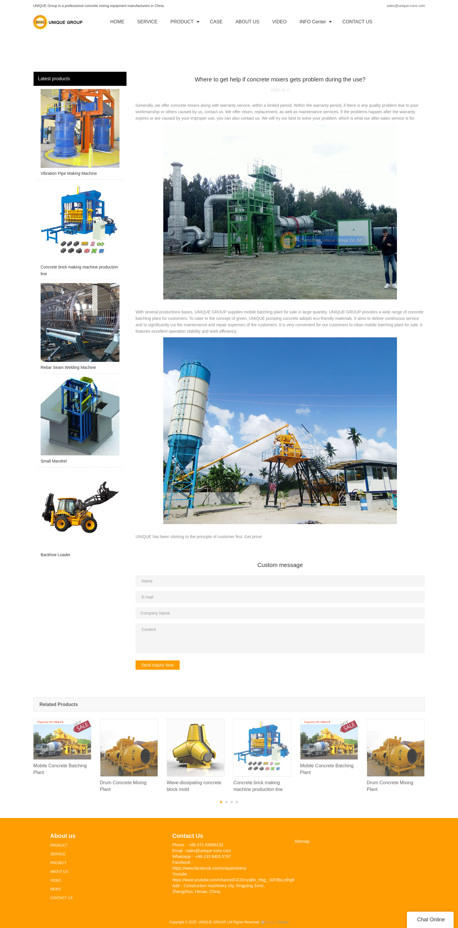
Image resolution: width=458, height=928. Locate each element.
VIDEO (279, 21)
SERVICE (147, 21)
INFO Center (312, 21)
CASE (216, 21)
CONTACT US (357, 21)
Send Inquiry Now (157, 665)
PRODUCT (182, 21)
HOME (117, 21)
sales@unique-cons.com (406, 6)
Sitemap (301, 841)
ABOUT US (247, 21)
